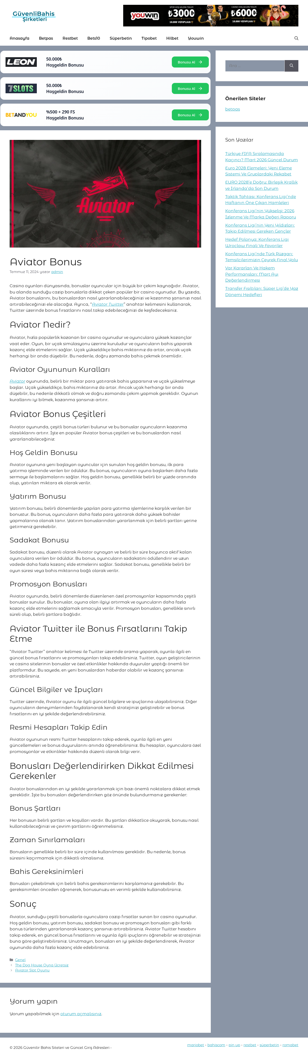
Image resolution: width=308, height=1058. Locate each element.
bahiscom (216, 1045)
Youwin (196, 38)
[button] (296, 38)
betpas (232, 109)
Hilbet (172, 38)
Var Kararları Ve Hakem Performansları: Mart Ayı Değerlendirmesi (251, 274)
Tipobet (149, 38)
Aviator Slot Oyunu (32, 970)
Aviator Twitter (108, 304)
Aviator (17, 381)
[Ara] (291, 66)
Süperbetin (121, 38)
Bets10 (93, 38)
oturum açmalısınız (80, 1013)
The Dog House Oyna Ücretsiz (42, 965)
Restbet (70, 38)
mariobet (195, 1045)
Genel (20, 960)
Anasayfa (19, 38)
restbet (250, 1045)
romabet (290, 1045)
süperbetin (269, 1045)
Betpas (46, 38)
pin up (234, 1045)
